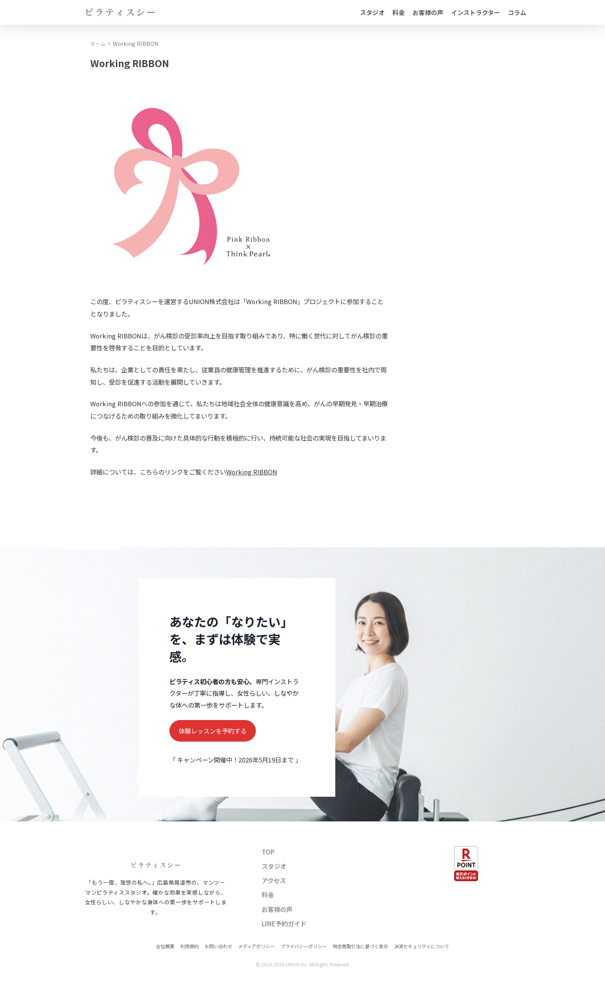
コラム (517, 12)
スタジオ (372, 12)
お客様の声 (427, 12)
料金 (398, 12)
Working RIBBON (251, 471)
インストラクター (475, 12)
